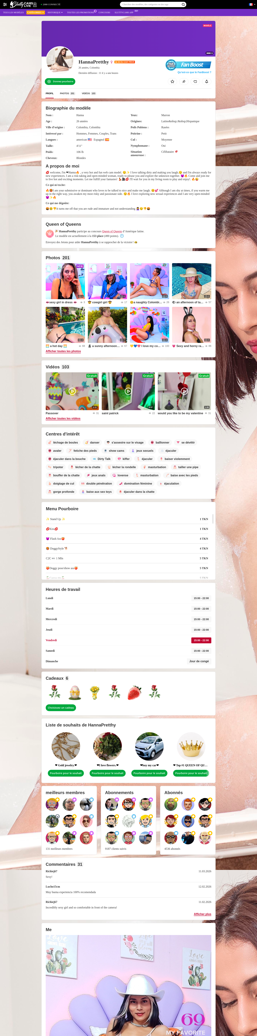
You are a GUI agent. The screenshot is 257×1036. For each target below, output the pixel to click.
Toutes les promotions (81, 12)
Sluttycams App (125, 12)
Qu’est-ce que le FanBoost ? (194, 72)
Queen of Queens (112, 231)
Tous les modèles (13, 12)
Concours (104, 12)
